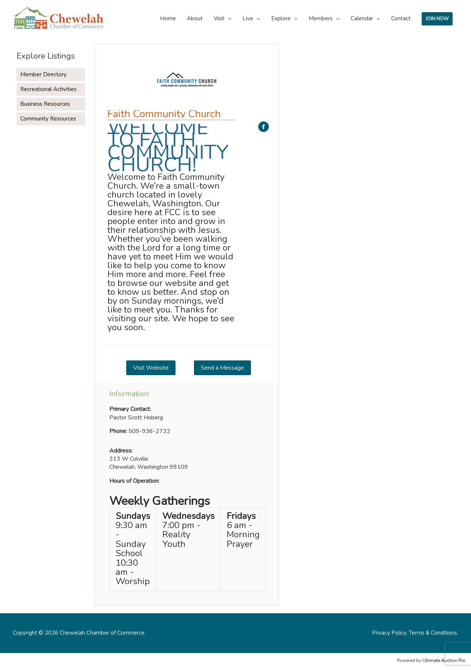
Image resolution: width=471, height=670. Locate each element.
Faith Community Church (164, 114)
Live (247, 18)
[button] (151, 367)
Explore (281, 18)
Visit (219, 18)
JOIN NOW (437, 18)
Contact (401, 18)
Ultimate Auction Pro (443, 660)
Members (321, 18)
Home (168, 18)
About (195, 18)
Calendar (362, 18)
